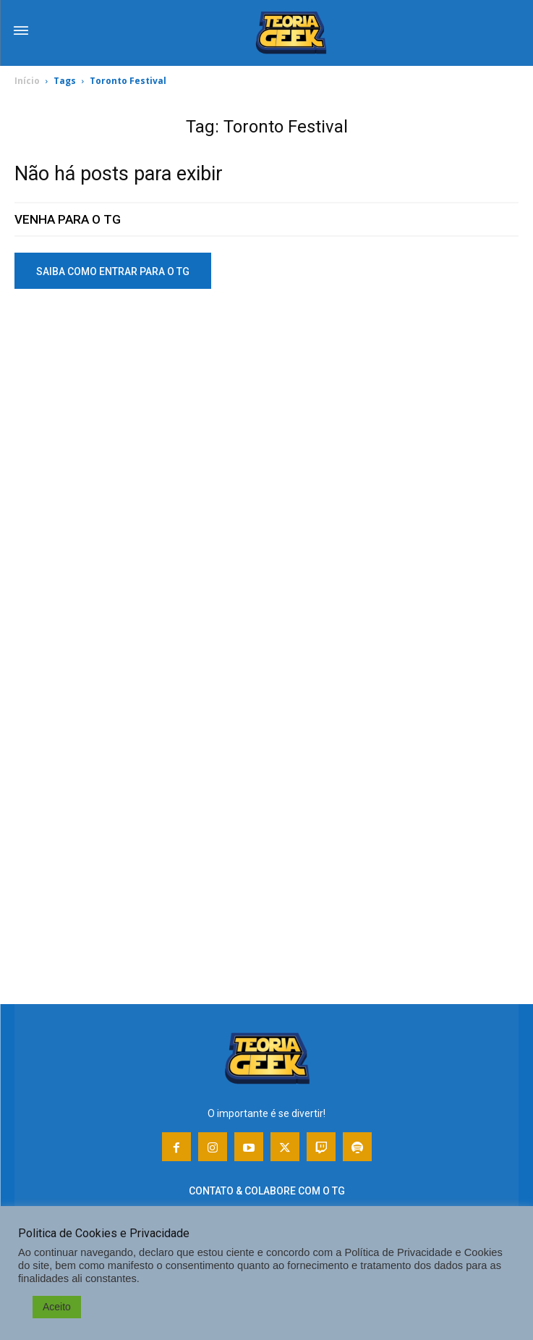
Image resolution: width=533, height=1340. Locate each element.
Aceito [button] (57, 1306)
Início (27, 81)
